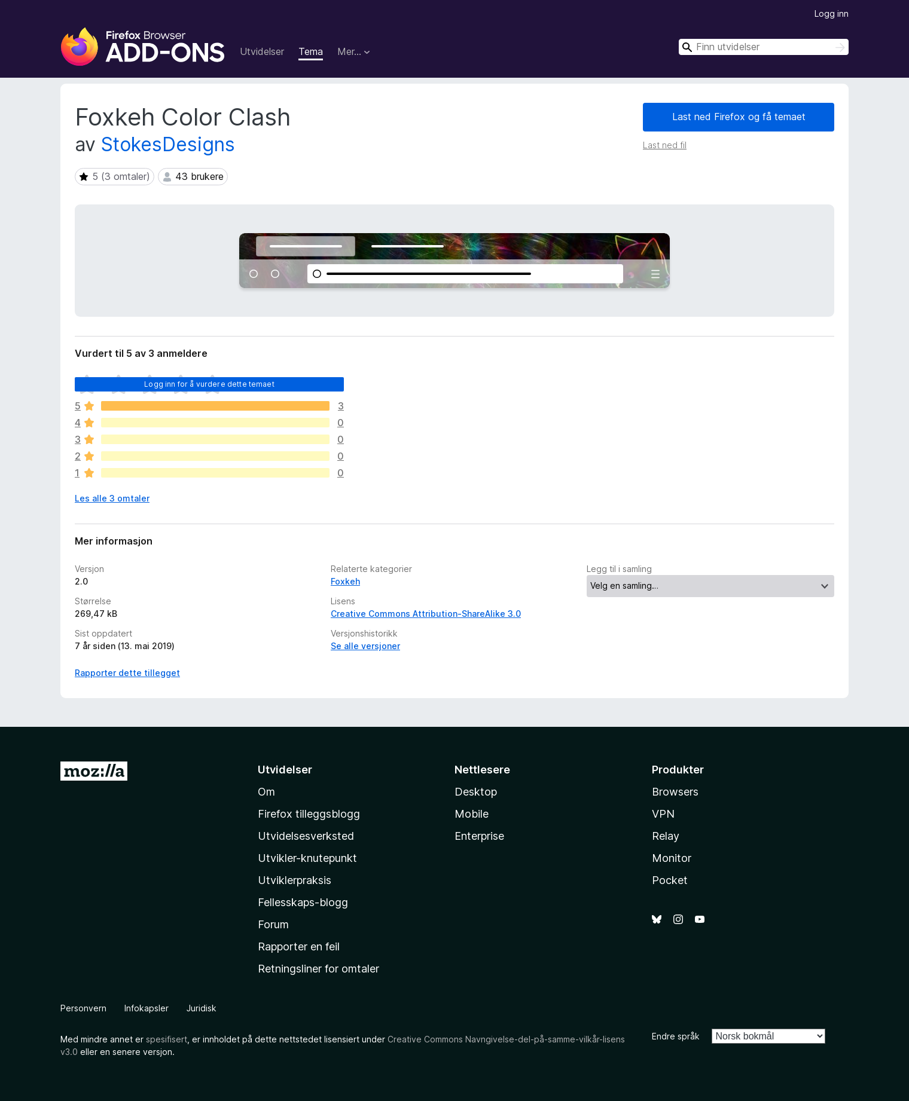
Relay (665, 836)
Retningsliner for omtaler (318, 968)
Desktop (476, 791)
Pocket (670, 880)
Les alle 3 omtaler (112, 498)
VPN (663, 814)
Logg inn (832, 13)
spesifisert (166, 1039)
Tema (310, 51)
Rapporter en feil (299, 946)
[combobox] (764, 47)
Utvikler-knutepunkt (307, 858)
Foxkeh (345, 581)
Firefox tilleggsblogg (309, 814)
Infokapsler (146, 1008)
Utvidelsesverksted (306, 836)
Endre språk (676, 1036)
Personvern (83, 1008)
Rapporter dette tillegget (127, 673)
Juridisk (201, 1008)
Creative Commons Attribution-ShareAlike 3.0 (426, 613)
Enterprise (479, 836)
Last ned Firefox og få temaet (739, 117)
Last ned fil (665, 145)
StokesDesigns (168, 144)
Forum (273, 924)
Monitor (671, 858)
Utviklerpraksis (294, 880)
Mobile (472, 814)
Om (266, 791)
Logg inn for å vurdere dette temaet (209, 384)
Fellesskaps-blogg (303, 902)
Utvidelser (262, 51)
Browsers (675, 791)
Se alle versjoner (365, 646)
